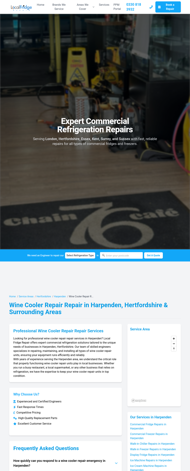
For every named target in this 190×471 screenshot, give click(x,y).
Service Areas (26, 296)
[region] (154, 369)
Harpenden (60, 296)
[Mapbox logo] (138, 401)
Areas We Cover (86, 7)
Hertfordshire (44, 296)
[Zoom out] (173, 343)
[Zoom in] (173, 338)
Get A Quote (153, 255)
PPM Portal (117, 7)
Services (104, 4)
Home (40, 4)
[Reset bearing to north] (173, 348)
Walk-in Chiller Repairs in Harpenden (152, 443)
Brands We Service (59, 7)
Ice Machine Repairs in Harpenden (151, 460)
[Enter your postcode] (121, 255)
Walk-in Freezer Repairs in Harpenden (153, 449)
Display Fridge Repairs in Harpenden (152, 454)
